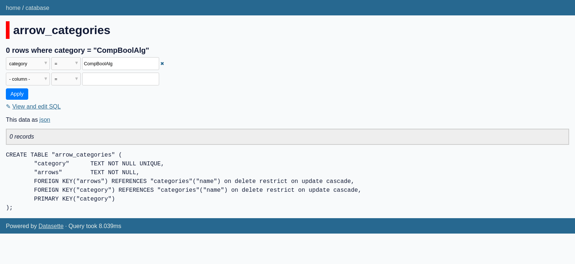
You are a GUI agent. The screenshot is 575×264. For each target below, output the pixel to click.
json (45, 120)
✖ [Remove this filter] (162, 63)
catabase (37, 8)
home (13, 8)
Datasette (51, 226)
